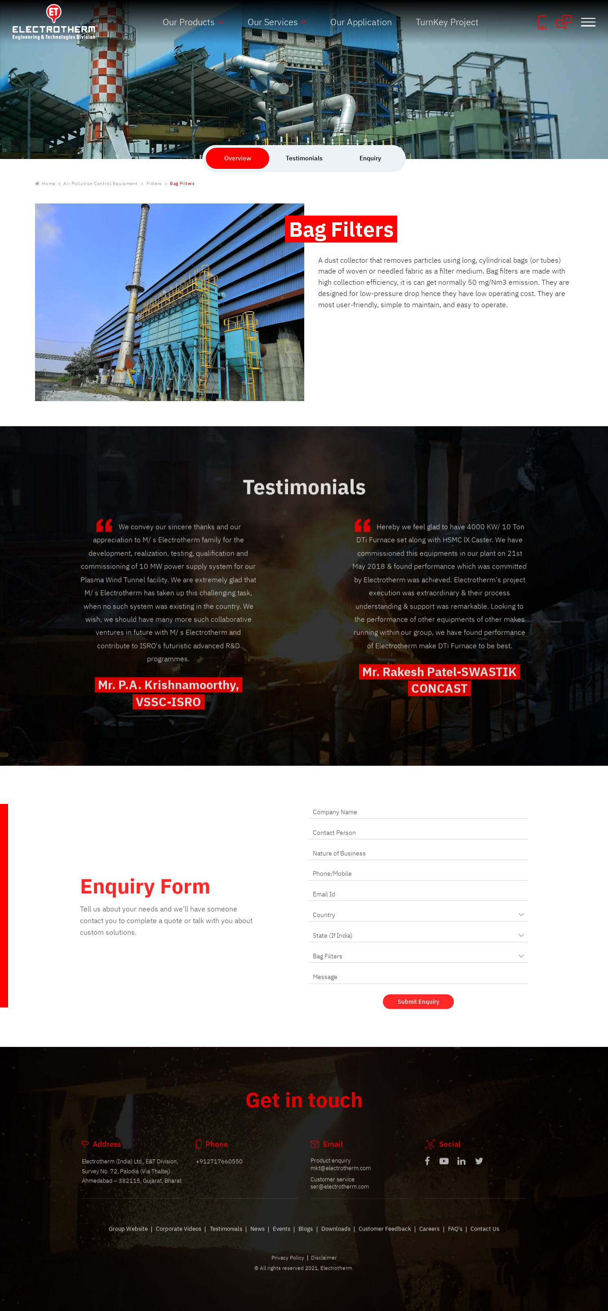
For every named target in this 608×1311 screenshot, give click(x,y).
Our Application (361, 21)
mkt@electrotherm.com (341, 1177)
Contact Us (484, 1238)
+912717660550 (219, 1171)
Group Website (128, 1238)
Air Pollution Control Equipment (100, 183)
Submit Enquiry (418, 1011)
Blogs (305, 1238)
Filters (154, 183)
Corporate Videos (178, 1238)
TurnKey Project (447, 21)
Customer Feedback (385, 1238)
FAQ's (455, 1238)
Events (281, 1238)
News (257, 1238)
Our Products (189, 21)
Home (45, 183)
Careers (429, 1238)
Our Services (273, 21)
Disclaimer (324, 1267)
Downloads (336, 1238)
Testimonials (226, 1238)
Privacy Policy (287, 1267)
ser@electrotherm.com (340, 1196)
